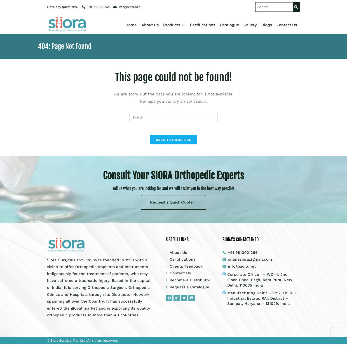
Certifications (203, 25)
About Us (150, 25)
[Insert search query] (173, 117)
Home (132, 25)
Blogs (267, 25)
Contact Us (287, 25)
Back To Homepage (173, 140)
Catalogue (229, 25)
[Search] (296, 7)
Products (174, 25)
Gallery (250, 25)
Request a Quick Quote (173, 203)
